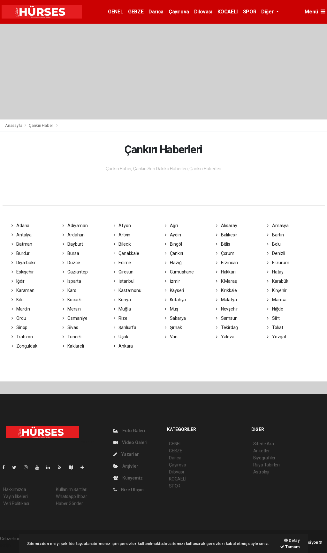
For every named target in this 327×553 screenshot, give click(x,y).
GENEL (115, 12)
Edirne (122, 262)
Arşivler (125, 466)
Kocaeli (72, 299)
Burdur (20, 253)
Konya (122, 299)
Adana (20, 225)
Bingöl (173, 244)
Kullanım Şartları (71, 489)
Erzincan (227, 262)
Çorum (225, 253)
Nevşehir (227, 308)
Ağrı (171, 225)
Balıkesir (226, 234)
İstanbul (124, 281)
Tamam (290, 546)
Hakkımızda (14, 489)
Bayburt (73, 244)
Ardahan (74, 234)
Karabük (277, 281)
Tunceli (72, 336)
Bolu (274, 244)
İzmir (172, 281)
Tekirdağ (227, 327)
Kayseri (174, 290)
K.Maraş (226, 281)
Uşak (121, 336)
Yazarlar (126, 454)
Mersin (72, 308)
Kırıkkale (226, 290)
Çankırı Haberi (41, 125)
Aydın (173, 234)
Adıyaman (75, 225)
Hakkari (225, 271)
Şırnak (173, 327)
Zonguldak (24, 346)
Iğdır (18, 281)
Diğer (268, 12)
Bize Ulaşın (128, 489)
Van (171, 336)
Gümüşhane (179, 271)
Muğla (122, 308)
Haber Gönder (69, 503)
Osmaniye (75, 318)
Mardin (20, 308)
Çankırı (174, 253)
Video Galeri (130, 442)
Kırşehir (276, 290)
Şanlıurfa (125, 327)
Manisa (276, 299)
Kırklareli (73, 346)
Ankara (123, 346)
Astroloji (261, 471)
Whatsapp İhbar (71, 496)
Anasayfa (14, 125)
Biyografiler (264, 457)
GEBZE (135, 12)
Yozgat (276, 336)
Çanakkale (126, 253)
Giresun (123, 271)
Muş (171, 308)
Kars (69, 290)
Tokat (275, 327)
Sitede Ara (263, 443)
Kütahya (175, 299)
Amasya (277, 225)
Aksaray (226, 225)
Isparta (72, 281)
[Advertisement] (163, 71)
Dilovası (203, 12)
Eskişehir (22, 271)
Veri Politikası (16, 503)
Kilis (17, 299)
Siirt (273, 318)
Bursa (71, 253)
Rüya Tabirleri (266, 464)
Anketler (261, 450)
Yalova (225, 336)
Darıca (156, 12)
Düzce (71, 262)
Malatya (226, 299)
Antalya (21, 234)
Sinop (19, 327)
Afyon (122, 225)
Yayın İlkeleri (15, 496)
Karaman (22, 290)
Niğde (275, 308)
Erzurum (278, 262)
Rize (120, 318)
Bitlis (223, 244)
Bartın (275, 234)
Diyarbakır (23, 262)
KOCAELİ (227, 12)
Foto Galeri (129, 430)
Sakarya (175, 318)
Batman (21, 244)
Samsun (226, 318)
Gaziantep (75, 271)
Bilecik (122, 244)
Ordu (18, 318)
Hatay (275, 271)
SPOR (249, 12)
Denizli (276, 253)
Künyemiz (127, 477)
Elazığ (173, 262)
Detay (292, 540)
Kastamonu (127, 290)
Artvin (122, 234)
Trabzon (22, 336)
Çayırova (179, 12)
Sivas (70, 327)
